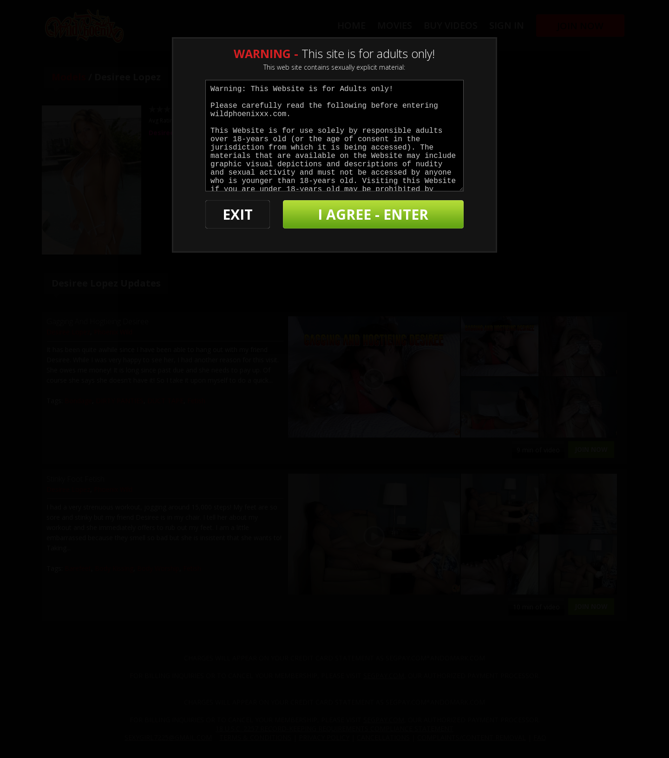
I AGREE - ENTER (373, 214)
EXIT (238, 214)
